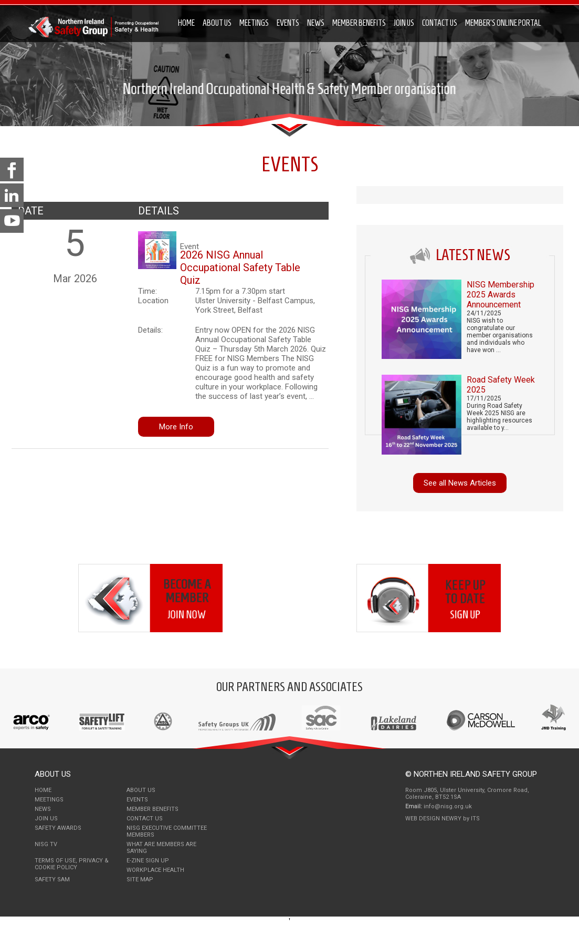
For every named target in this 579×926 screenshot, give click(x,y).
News (315, 22)
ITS (475, 818)
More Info (176, 426)
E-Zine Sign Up (148, 860)
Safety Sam (52, 879)
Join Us (404, 22)
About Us (217, 22)
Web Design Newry (434, 818)
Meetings (254, 22)
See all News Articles (460, 483)
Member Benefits (359, 22)
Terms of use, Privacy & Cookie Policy (72, 864)
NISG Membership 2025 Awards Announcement (500, 295)
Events (288, 22)
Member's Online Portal (503, 22)
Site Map (140, 879)
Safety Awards (58, 828)
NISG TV (46, 844)
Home (186, 22)
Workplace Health (155, 870)
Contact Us (439, 22)
